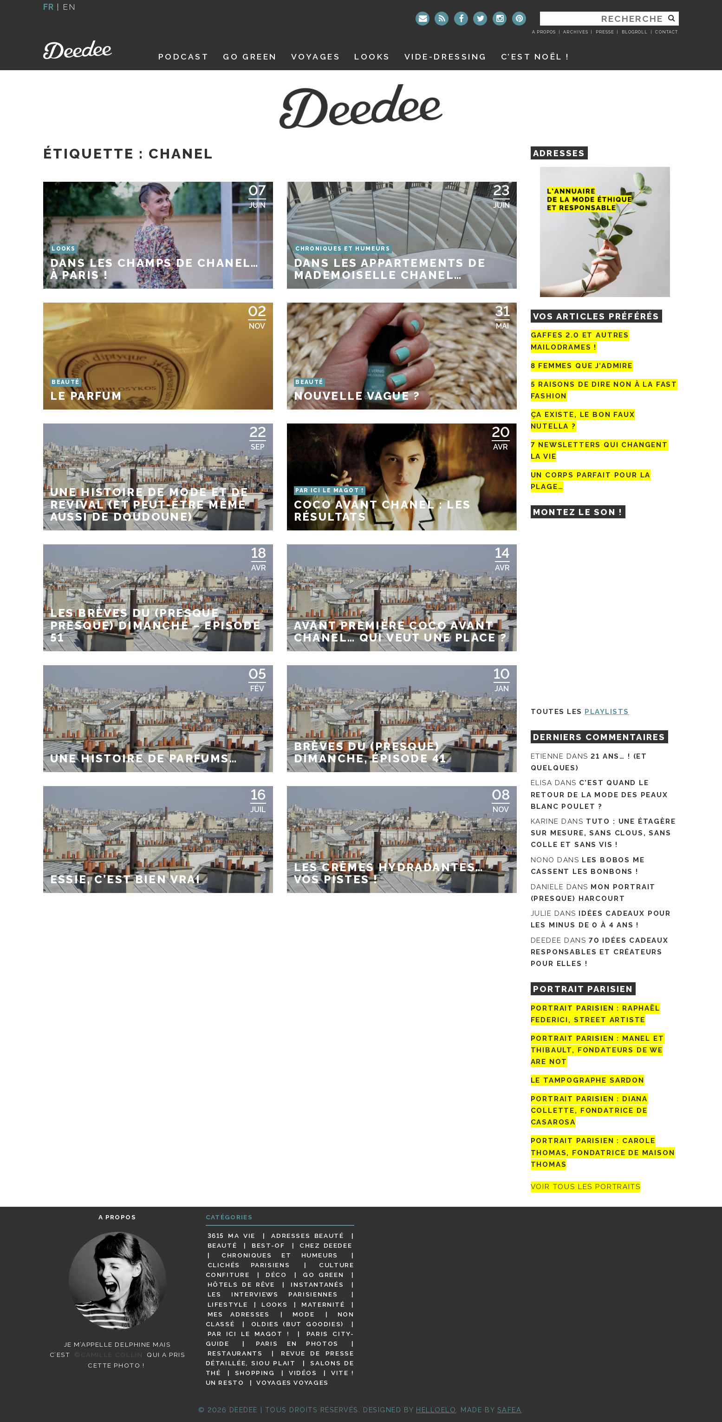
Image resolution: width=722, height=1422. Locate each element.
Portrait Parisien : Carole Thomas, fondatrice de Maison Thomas (603, 1153)
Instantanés (317, 1284)
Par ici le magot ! (249, 1333)
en (69, 7)
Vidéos (303, 1372)
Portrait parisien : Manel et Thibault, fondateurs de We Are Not (597, 1050)
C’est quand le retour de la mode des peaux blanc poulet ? (599, 794)
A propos (544, 32)
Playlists (607, 712)
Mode (304, 1314)
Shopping (255, 1372)
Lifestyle (228, 1304)
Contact (666, 32)
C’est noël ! (535, 56)
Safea (509, 1410)
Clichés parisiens (249, 1265)
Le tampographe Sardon (587, 1080)
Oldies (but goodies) (297, 1324)
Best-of (268, 1245)
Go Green (323, 1274)
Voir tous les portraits (586, 1187)
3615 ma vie (231, 1235)
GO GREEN (250, 56)
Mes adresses (239, 1314)
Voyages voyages (292, 1382)
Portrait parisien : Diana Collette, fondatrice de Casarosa (589, 1110)
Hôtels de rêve (241, 1284)
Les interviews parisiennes (273, 1294)
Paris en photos (297, 1343)
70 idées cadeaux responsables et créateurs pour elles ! (600, 952)
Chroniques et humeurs (279, 1255)
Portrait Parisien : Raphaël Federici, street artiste (595, 1014)
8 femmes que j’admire (582, 366)
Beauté (222, 1245)
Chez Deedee (325, 1245)
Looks (372, 56)
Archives (575, 32)
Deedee (90, 49)
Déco (276, 1274)
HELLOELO (436, 1410)
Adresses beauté (307, 1235)
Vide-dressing (445, 56)
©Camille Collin (108, 1354)
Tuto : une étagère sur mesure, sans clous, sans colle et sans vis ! (603, 833)
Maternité (323, 1304)
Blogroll (635, 32)
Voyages (316, 56)
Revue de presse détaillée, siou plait (280, 1358)
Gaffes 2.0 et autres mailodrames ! (580, 341)
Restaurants (235, 1353)
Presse (605, 32)
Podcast (183, 56)
